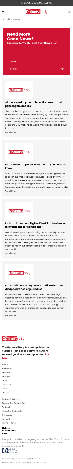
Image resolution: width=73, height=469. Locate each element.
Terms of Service (10, 423)
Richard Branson (14, 19)
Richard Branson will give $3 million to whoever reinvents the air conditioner (35, 225)
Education (6, 384)
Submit (62, 69)
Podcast (6, 407)
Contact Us (7, 415)
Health (5, 388)
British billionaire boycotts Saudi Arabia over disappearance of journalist (34, 287)
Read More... (11, 132)
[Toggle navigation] (3, 11)
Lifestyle (5, 392)
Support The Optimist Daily (14, 403)
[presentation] (23, 52)
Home (4, 19)
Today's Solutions (10, 399)
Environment (8, 368)
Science (6, 372)
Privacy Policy (8, 419)
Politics (5, 380)
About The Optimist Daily (13, 411)
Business (6, 376)
